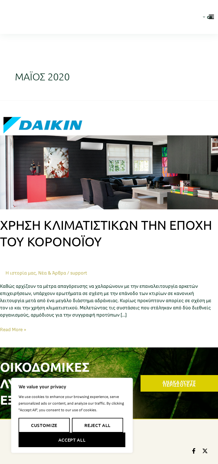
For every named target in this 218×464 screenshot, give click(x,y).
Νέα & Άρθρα (52, 273)
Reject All (97, 425)
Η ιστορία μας (21, 273)
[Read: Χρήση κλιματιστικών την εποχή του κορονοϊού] (109, 154)
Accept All (71, 440)
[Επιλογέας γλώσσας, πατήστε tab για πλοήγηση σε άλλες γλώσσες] (205, 16)
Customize (44, 425)
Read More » (13, 329)
